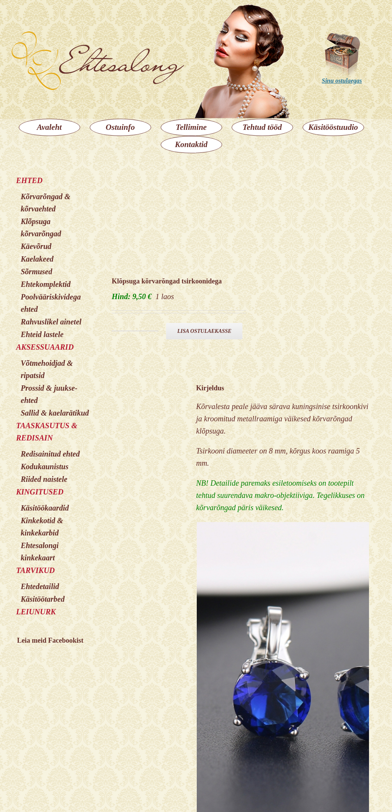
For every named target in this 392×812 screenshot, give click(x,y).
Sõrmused (36, 271)
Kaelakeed (37, 259)
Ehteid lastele (42, 334)
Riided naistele (44, 479)
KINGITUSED (39, 492)
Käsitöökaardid (45, 508)
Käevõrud (36, 246)
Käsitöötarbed (42, 599)
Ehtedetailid (40, 586)
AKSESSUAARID (45, 347)
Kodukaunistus (45, 466)
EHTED (29, 180)
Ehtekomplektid (46, 284)
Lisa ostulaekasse (204, 331)
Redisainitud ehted (50, 454)
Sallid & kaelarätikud (55, 413)
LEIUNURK (36, 611)
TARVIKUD (35, 570)
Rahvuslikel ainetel (51, 322)
